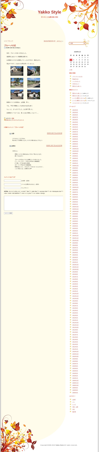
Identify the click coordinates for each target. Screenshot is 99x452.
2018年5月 (75, 177)
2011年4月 (75, 341)
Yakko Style (49, 12)
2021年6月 (75, 119)
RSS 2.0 (8, 120)
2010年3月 (75, 373)
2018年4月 (75, 180)
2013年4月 (75, 284)
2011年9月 (75, 329)
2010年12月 (75, 351)
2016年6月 (75, 194)
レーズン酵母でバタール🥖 (79, 98)
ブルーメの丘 (10, 45)
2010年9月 (75, 358)
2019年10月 (75, 151)
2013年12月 (75, 264)
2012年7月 (75, 305)
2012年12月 (75, 293)
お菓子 (74, 399)
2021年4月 (75, 124)
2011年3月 (75, 344)
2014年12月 (75, 235)
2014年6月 (75, 250)
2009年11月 (75, 383)
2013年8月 (75, 274)
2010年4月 (75, 370)
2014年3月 (75, 257)
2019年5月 (75, 155)
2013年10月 (75, 269)
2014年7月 (75, 247)
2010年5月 (75, 368)
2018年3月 (75, 182)
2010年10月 (75, 356)
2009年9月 (75, 387)
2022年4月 (75, 110)
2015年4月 (75, 226)
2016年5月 (75, 197)
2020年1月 (75, 146)
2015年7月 (75, 218)
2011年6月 (75, 337)
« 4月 (70, 69)
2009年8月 (75, 390)
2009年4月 (75, 392)
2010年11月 (75, 354)
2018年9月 (75, 168)
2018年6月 (75, 175)
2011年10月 (75, 327)
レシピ (74, 404)
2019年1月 (75, 163)
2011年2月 (75, 346)
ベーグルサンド (76, 81)
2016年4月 (75, 199)
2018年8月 (75, 170)
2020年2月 (75, 143)
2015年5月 (75, 223)
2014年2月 (75, 259)
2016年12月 (75, 187)
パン (73, 402)
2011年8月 (75, 332)
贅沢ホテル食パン (76, 86)
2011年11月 (75, 325)
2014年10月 (75, 240)
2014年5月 (75, 252)
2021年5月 (75, 122)
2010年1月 (75, 378)
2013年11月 (75, 267)
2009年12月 (75, 380)
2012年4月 (75, 312)
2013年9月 (75, 271)
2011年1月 (75, 349)
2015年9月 (75, 213)
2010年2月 (75, 375)
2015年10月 (75, 211)
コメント (22, 120)
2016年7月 (75, 192)
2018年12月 (75, 165)
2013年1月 (75, 291)
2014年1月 (75, 262)
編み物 (74, 411)
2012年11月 (75, 296)
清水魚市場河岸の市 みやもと (53, 41)
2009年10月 (75, 385)
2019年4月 (75, 158)
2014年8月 (75, 245)
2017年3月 (75, 185)
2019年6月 (75, 153)
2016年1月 (75, 204)
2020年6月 (75, 134)
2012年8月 (75, 303)
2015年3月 (75, 228)
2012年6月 (75, 308)
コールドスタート (76, 103)
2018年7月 (75, 172)
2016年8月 (75, 189)
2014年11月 (75, 238)
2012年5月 (75, 310)
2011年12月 (75, 322)
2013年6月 (75, 279)
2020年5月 (75, 136)
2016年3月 (75, 201)
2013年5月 (75, 281)
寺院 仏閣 (75, 407)
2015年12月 (75, 206)
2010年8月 (75, 361)
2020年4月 (75, 139)
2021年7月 (75, 117)
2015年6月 (75, 221)
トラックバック (15, 120)
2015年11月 (75, 209)
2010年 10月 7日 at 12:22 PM (54, 145)
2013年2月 (75, 288)
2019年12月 (75, 148)
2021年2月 (75, 127)
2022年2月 (75, 114)
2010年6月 (75, 366)
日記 (13, 118)
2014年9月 (75, 242)
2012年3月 (75, 315)
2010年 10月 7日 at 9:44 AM (54, 133)
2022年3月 (75, 112)
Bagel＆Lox (75, 79)
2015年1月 (75, 233)
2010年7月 (75, 363)
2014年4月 (75, 254)
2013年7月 (75, 276)
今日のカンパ (75, 83)
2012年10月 (75, 298)
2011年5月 (75, 339)
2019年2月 (75, 160)
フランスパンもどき (77, 76)
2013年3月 (75, 286)
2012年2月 (75, 317)
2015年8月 (75, 216)
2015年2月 (75, 230)
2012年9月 (75, 300)
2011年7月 (75, 334)
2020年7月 (75, 131)
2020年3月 (75, 141)
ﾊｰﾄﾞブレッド (9, 41)
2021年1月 (75, 129)
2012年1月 (75, 320)
